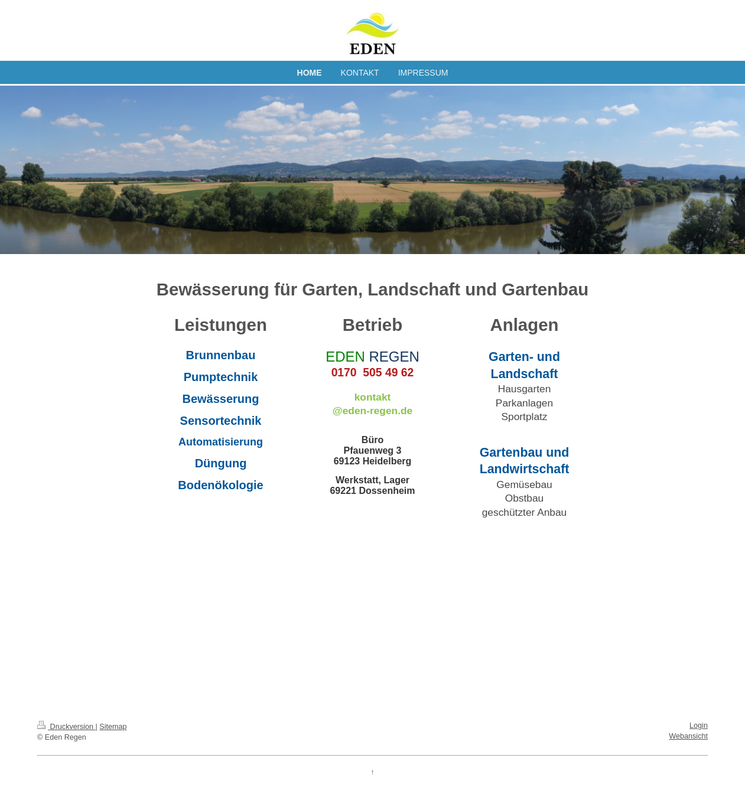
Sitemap (112, 727)
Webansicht (688, 736)
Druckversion (66, 727)
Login (698, 725)
